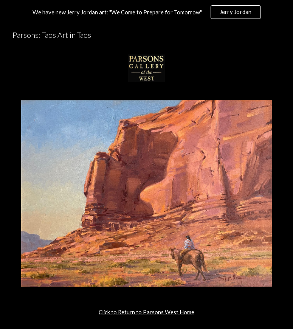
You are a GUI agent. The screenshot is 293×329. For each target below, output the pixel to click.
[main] (146, 312)
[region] (146, 12)
